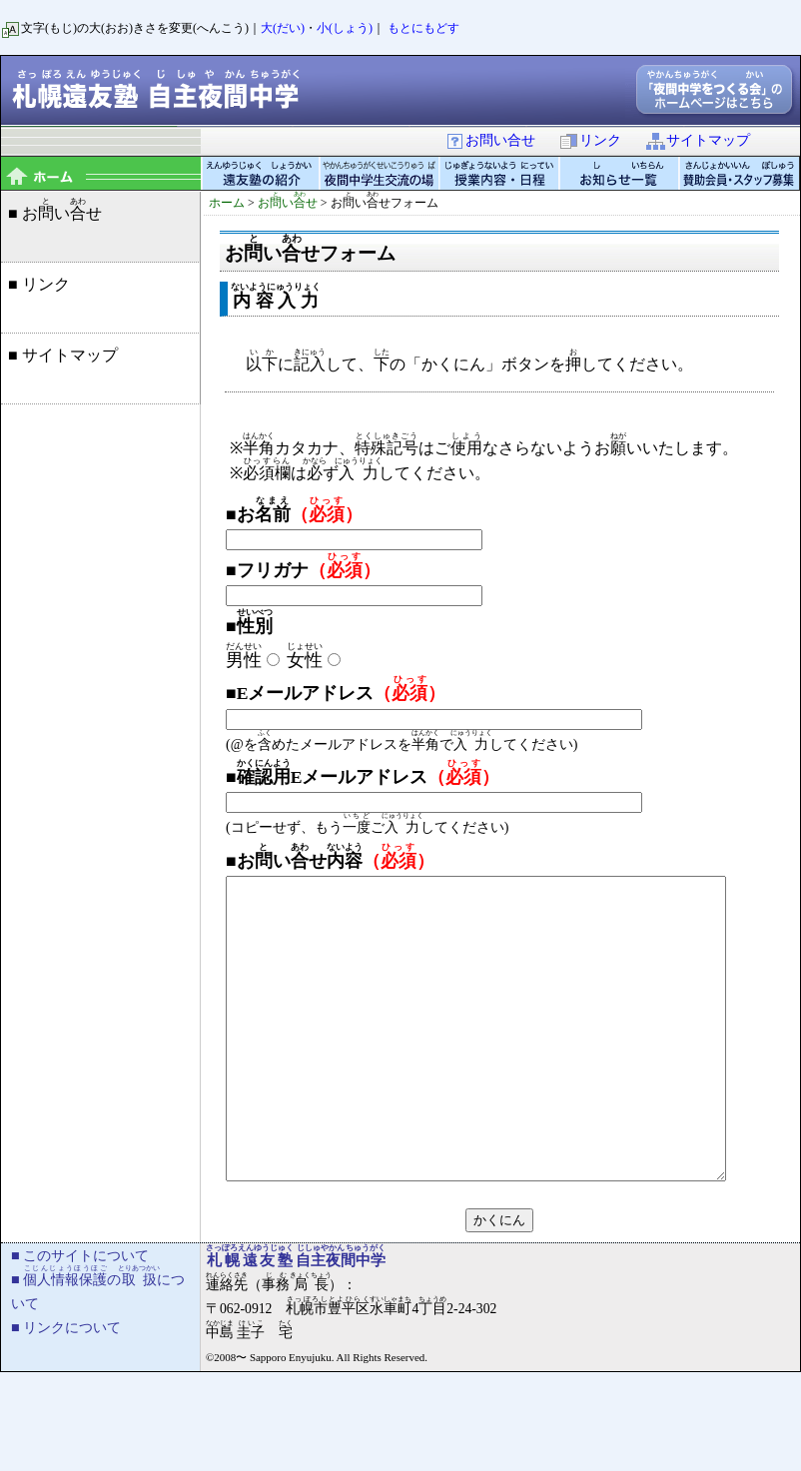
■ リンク (39, 284)
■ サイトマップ (63, 355)
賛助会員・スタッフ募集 (740, 173)
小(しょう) (345, 28)
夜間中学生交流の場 (380, 173)
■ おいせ (55, 209)
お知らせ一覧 (620, 173)
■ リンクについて (66, 1387)
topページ (101, 173)
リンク (589, 140)
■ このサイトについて (80, 1315)
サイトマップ (697, 140)
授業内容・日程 (500, 173)
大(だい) (283, 28)
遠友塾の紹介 (261, 173)
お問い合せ (489, 140)
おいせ (288, 203)
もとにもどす (423, 28)
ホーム (227, 203)
